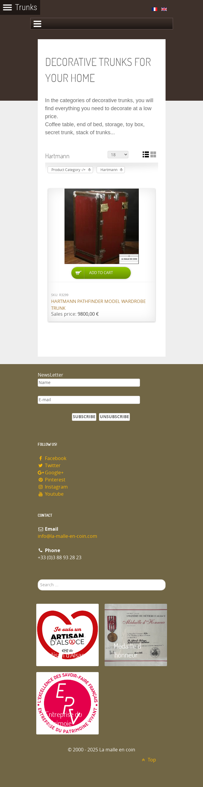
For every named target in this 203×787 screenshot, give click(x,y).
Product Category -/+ (68, 170)
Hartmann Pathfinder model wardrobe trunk (98, 305)
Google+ (51, 472)
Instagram (53, 487)
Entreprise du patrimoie (63, 718)
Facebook (52, 458)
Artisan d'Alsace (66, 654)
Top (148, 760)
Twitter (49, 465)
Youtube (51, 494)
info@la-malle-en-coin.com (67, 536)
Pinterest (52, 480)
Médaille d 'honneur (127, 650)
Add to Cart (101, 273)
